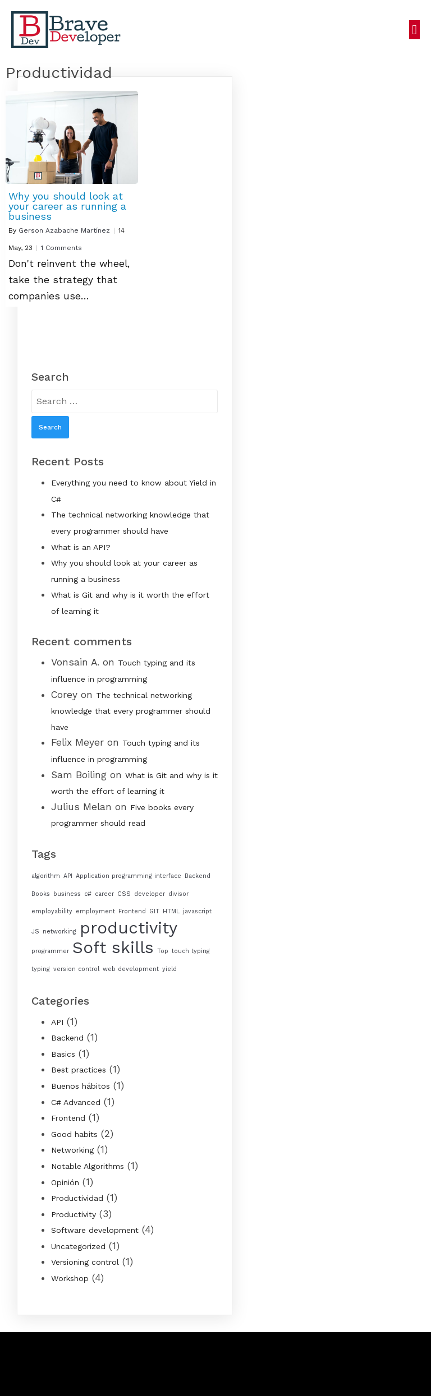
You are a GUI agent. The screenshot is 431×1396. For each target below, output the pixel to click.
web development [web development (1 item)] (131, 969)
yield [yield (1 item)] (169, 969)
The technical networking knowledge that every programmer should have (130, 711)
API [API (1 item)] (67, 876)
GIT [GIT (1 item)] (154, 911)
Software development (95, 1230)
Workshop (70, 1278)
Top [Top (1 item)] (162, 951)
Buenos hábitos (80, 1085)
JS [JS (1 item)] (35, 931)
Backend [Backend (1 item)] (197, 876)
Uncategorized (78, 1246)
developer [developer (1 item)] (149, 894)
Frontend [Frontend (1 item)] (132, 911)
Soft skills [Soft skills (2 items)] (113, 947)
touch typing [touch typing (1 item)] (191, 951)
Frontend (68, 1117)
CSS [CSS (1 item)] (124, 894)
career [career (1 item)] (104, 894)
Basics (63, 1054)
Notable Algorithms (87, 1166)
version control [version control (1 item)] (76, 969)
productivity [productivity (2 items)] (128, 927)
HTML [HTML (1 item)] (171, 911)
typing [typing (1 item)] (40, 969)
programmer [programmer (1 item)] (50, 951)
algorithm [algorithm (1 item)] (45, 876)
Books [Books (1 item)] (40, 894)
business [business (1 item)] (67, 894)
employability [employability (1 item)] (51, 911)
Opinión (65, 1182)
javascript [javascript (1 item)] (197, 911)
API (57, 1022)
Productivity (73, 1214)
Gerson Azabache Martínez (64, 230)
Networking (72, 1149)
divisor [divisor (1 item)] (178, 894)
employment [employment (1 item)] (95, 911)
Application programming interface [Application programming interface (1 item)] (128, 876)
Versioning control (85, 1262)
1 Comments (61, 248)
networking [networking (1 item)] (59, 931)
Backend (67, 1037)
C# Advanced (75, 1102)
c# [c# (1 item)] (87, 894)
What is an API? (81, 547)
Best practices (78, 1069)
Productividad (77, 1198)
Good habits (74, 1134)
